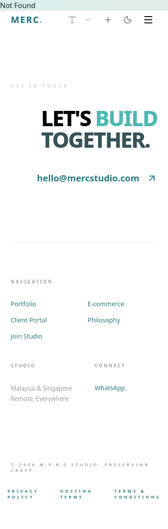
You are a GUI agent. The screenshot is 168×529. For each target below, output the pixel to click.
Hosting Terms (76, 494)
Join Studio (26, 336)
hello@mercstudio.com (97, 178)
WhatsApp (110, 388)
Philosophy (104, 320)
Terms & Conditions (137, 494)
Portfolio (23, 304)
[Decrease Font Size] (88, 20)
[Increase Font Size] (108, 20)
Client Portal (29, 320)
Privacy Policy (23, 494)
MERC (27, 19)
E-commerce (106, 304)
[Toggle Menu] (148, 20)
